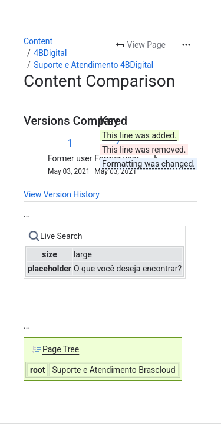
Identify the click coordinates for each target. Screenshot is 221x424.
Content (38, 41)
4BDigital (50, 53)
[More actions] (186, 45)
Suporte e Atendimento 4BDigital (93, 64)
